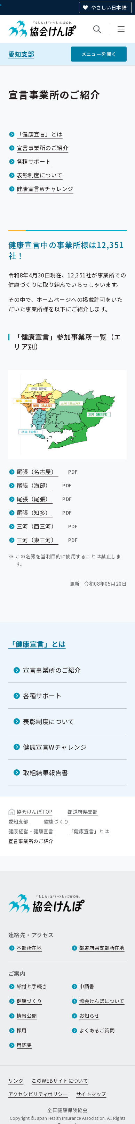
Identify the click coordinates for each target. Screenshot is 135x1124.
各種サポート (34, 161)
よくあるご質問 (96, 1030)
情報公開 (27, 1015)
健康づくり (56, 821)
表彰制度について (40, 175)
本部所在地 (29, 947)
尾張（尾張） (45, 499)
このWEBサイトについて (60, 1080)
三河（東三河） (48, 540)
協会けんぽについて (102, 1000)
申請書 (86, 986)
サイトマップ (91, 1093)
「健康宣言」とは (40, 134)
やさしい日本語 (108, 7)
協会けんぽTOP (34, 811)
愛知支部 (21, 54)
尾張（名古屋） (48, 471)
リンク (15, 1080)
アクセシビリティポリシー (38, 1093)
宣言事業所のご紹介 (42, 147)
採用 (22, 1030)
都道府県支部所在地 (102, 947)
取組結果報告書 (45, 772)
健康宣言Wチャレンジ (45, 188)
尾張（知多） (45, 512)
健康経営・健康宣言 (31, 831)
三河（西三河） (48, 526)
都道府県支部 (83, 811)
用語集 (24, 1044)
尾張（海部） (45, 485)
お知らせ (89, 1015)
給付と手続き (32, 986)
